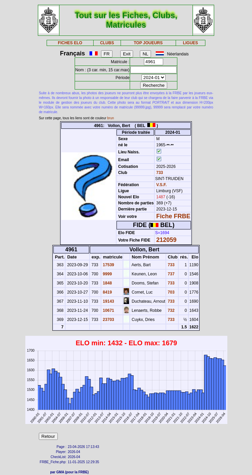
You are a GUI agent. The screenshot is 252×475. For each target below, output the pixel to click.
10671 (108, 310)
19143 (108, 301)
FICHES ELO (70, 43)
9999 (107, 274)
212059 (166, 239)
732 (170, 310)
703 (170, 292)
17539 (108, 264)
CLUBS (107, 43)
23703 (108, 319)
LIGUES (190, 43)
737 (170, 274)
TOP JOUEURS (148, 43)
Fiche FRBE (173, 216)
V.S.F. (161, 184)
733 (159, 172)
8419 (107, 292)
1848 (107, 283)
